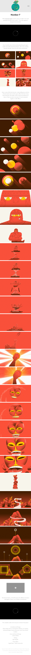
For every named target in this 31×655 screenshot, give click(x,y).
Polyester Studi (8, 18)
